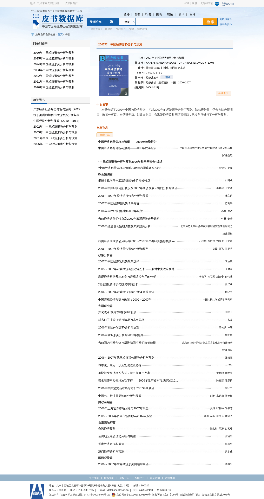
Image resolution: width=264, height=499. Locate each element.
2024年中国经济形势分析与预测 (53, 64)
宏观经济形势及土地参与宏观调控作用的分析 (127, 276)
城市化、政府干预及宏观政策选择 (119, 365)
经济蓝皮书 (152, 77)
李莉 (206, 416)
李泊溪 (228, 261)
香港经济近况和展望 (111, 444)
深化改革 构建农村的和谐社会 (117, 312)
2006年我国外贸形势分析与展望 (118, 327)
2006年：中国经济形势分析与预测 (55, 144)
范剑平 (228, 203)
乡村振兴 (121, 28)
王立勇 (228, 241)
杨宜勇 (228, 335)
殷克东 (220, 416)
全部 (127, 14)
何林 (223, 218)
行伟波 (228, 276)
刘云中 (220, 276)
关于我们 (94, 477)
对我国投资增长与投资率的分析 (118, 284)
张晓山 (228, 312)
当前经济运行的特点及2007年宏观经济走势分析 (128, 218)
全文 (127, 21)
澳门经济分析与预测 (111, 451)
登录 (186, 3)
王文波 (228, 188)
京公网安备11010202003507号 (131, 495)
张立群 (228, 195)
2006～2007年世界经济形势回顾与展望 (123, 464)
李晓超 (220, 188)
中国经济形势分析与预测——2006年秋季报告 (127, 148)
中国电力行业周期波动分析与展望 (119, 395)
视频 (170, 14)
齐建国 (228, 269)
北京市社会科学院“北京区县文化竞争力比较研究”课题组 (207, 346)
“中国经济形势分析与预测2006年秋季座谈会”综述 (129, 167)
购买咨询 (155, 477)
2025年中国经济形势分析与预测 (53, 58)
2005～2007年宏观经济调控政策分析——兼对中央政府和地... (137, 269)
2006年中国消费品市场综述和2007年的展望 (126, 388)
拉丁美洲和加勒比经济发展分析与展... (57, 115)
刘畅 (212, 395)
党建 (131, 28)
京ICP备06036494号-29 (97, 494)
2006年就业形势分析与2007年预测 (120, 335)
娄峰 (229, 167)
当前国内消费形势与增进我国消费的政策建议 (127, 342)
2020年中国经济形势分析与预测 (53, 87)
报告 (148, 14)
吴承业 (228, 451)
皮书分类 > (226, 24)
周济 (221, 428)
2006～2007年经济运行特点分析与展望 (123, 195)
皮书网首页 (71, 3)
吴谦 (212, 408)
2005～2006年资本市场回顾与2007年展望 (125, 416)
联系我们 (109, 477)
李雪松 (222, 167)
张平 (229, 365)
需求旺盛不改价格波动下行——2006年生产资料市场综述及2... (138, 380)
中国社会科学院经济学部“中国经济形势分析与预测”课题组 (206, 152)
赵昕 (212, 416)
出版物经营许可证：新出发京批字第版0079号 (205, 494)
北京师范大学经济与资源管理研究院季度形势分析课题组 (206, 230)
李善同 (202, 276)
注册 (194, 3)
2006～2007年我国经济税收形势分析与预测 (126, 357)
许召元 (211, 276)
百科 (192, 14)
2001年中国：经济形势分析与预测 (55, 138)
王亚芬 (228, 248)
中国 (173, 82)
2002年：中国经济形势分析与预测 (55, 126)
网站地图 (170, 477)
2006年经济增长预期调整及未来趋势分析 (124, 226)
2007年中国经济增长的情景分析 (118, 203)
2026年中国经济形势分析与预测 (53, 52)
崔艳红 (228, 395)
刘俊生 (220, 241)
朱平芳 (228, 408)
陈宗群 (228, 380)
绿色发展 (142, 28)
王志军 (222, 211)
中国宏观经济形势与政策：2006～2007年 (124, 299)
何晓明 (228, 291)
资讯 (181, 14)
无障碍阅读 (206, 3)
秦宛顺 (220, 372)
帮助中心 (140, 477)
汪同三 (177, 67)
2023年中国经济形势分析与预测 (53, 70)
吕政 (229, 319)
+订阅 (166, 77)
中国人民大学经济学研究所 (217, 299)
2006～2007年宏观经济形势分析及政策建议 (126, 292)
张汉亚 (228, 284)
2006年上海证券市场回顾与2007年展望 (123, 408)
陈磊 (215, 248)
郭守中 (228, 388)
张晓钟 (220, 408)
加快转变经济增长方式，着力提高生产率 (124, 373)
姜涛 (229, 218)
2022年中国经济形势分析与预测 (53, 75)
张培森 (228, 357)
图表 (159, 14)
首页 (60, 34)
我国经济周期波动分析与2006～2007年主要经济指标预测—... (137, 241)
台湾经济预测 (107, 428)
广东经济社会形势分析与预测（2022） (58, 109)
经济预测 (163, 82)
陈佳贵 (153, 67)
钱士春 (228, 372)
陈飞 (221, 248)
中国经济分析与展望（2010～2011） (57, 120)
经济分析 (151, 82)
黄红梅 (211, 241)
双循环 (109, 28)
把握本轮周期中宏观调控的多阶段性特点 (124, 180)
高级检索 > (226, 19)
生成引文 (223, 93)
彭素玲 (228, 428)
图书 (137, 14)
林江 (229, 327)
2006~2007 (184, 82)
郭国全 (228, 443)
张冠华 (228, 436)
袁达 (229, 211)
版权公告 (124, 477)
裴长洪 (222, 327)
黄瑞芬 (228, 416)
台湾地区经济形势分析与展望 (117, 436)
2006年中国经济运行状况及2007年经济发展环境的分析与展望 (137, 188)
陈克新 (220, 380)
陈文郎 (214, 428)
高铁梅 (220, 395)
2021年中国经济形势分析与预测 (53, 81)
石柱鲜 (202, 241)
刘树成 (165, 67)
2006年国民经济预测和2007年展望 (120, 211)
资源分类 (95, 22)
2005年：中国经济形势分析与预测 (55, 132)
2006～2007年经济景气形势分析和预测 (123, 248)
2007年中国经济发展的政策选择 (118, 261)
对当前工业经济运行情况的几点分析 (121, 319)
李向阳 (228, 464)
